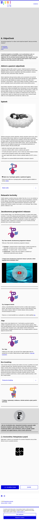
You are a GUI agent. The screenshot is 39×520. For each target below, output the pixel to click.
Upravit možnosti (21, 513)
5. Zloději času (5, 47)
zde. (34, 315)
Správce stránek (4, 503)
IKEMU (7, 180)
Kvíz (2, 49)
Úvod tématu (4, 46)
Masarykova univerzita (8, 501)
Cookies (9, 503)
